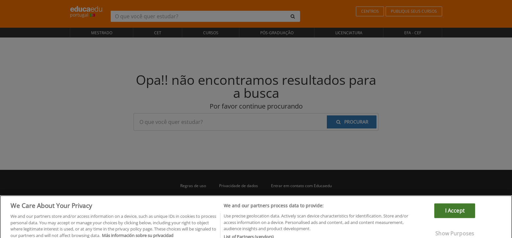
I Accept (455, 213)
